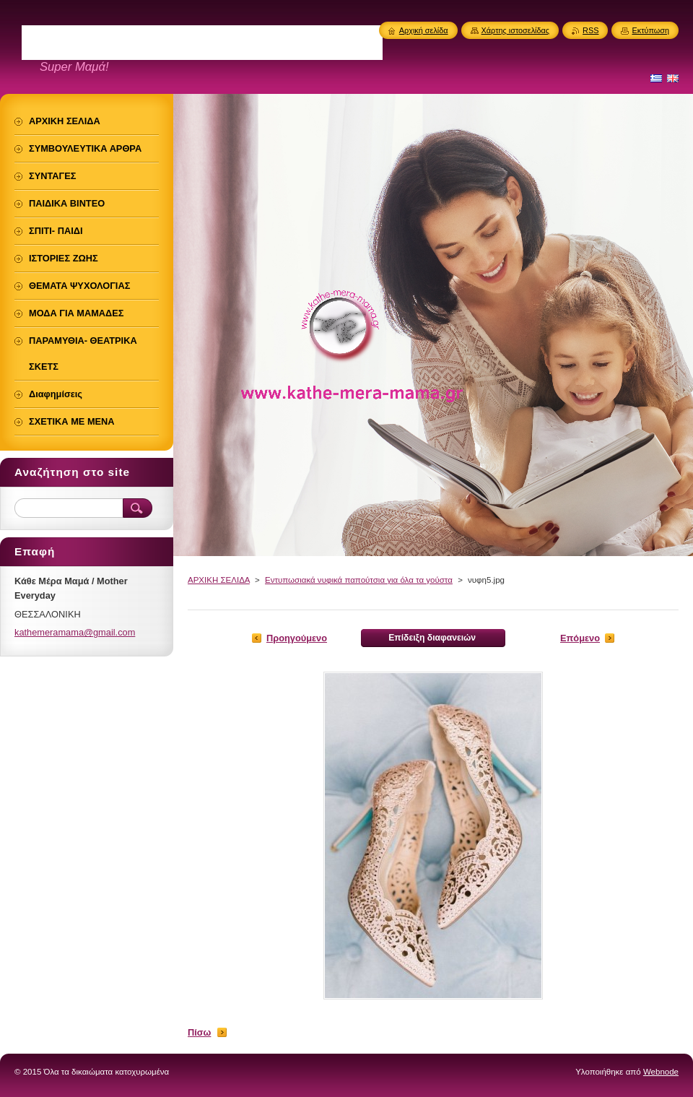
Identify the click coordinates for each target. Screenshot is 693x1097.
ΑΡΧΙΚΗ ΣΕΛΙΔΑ (219, 580)
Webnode (661, 1071)
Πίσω (199, 1032)
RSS (590, 30)
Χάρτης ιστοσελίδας (515, 30)
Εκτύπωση (650, 30)
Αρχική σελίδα (423, 30)
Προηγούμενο (296, 638)
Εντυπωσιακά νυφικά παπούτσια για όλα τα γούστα (359, 580)
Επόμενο (580, 638)
